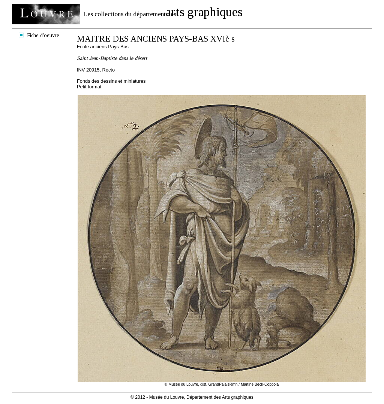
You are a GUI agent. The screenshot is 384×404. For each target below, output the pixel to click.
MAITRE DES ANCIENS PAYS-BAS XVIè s (156, 38)
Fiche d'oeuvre (43, 35)
